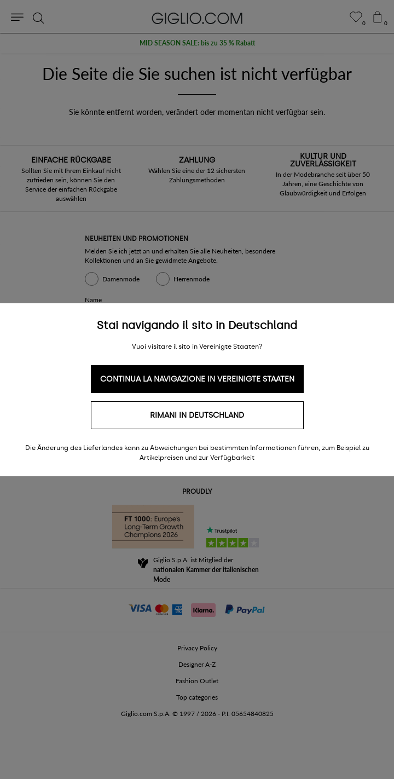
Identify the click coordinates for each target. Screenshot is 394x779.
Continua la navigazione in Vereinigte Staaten (197, 379)
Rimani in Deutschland (197, 415)
